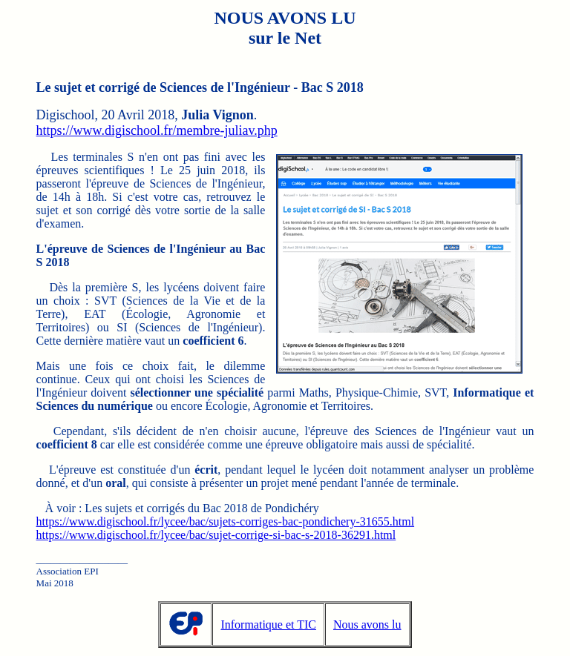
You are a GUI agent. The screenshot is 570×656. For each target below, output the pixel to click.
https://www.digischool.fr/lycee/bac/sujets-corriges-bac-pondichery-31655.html (225, 521)
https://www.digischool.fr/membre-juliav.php (157, 130)
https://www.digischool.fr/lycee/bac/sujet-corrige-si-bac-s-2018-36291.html (216, 535)
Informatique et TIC (268, 624)
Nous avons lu (367, 624)
